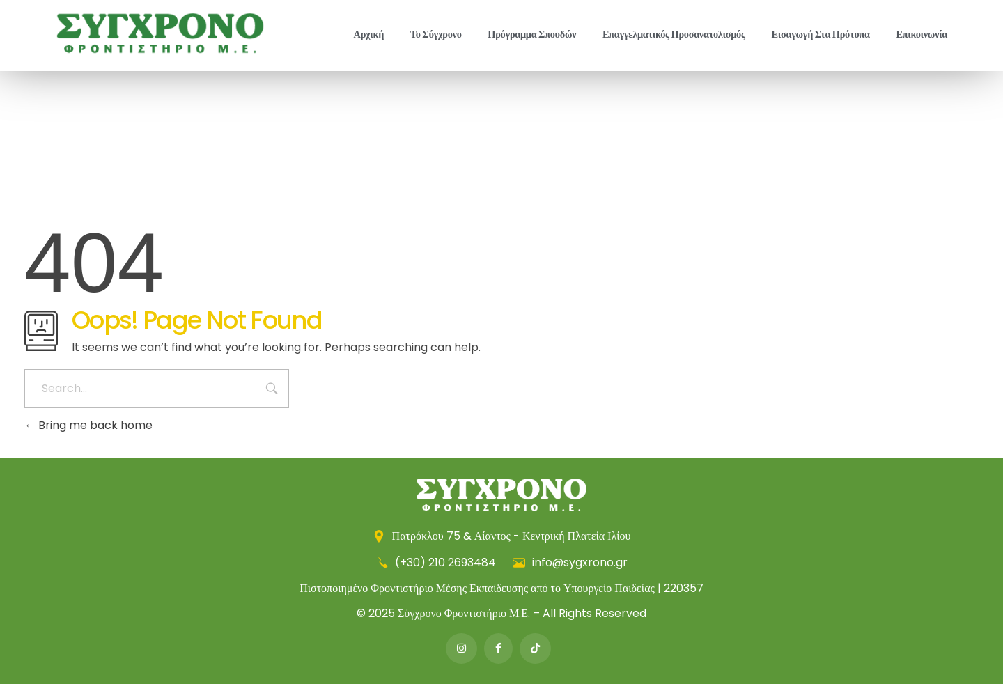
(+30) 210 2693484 (437, 562)
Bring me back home (88, 425)
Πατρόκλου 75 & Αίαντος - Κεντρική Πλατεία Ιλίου (502, 536)
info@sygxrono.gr (570, 562)
